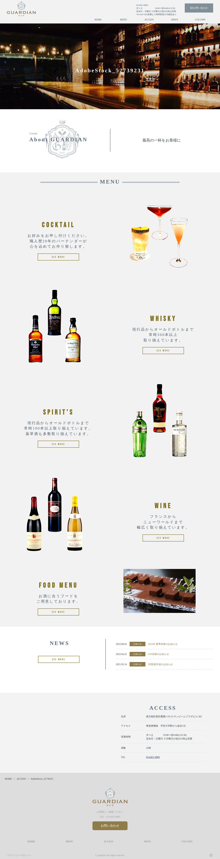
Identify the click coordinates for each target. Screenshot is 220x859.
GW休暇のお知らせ (158, 654)
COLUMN (200, 19)
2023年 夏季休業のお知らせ (163, 644)
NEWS (174, 19)
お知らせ (137, 644)
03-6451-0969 (153, 757)
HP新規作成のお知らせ (160, 664)
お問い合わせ (199, 8)
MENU (123, 19)
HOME (98, 19)
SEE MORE (58, 659)
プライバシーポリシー (19, 855)
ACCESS (149, 19)
